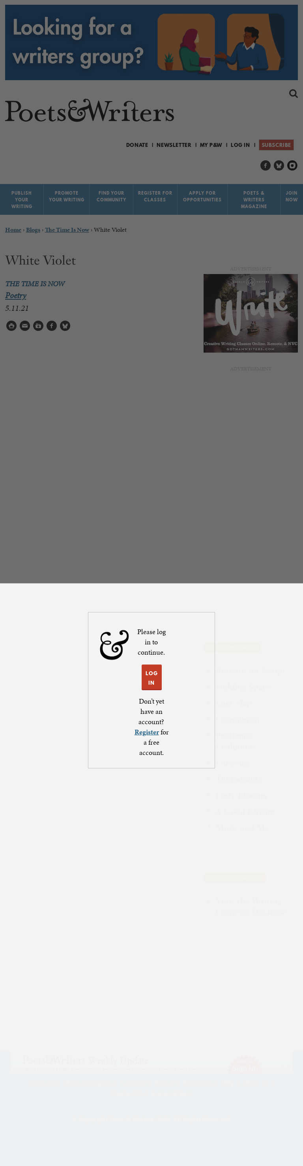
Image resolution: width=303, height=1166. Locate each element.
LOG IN (152, 678)
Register (147, 732)
